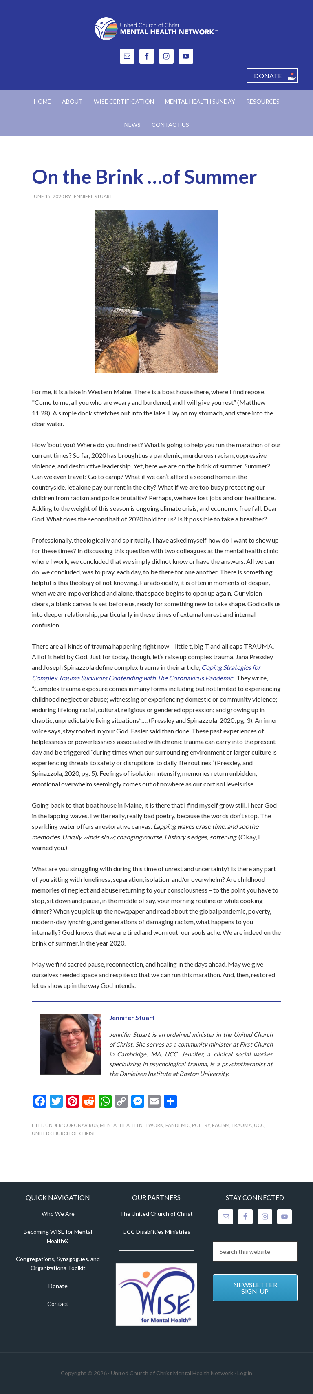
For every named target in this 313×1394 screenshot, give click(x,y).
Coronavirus (81, 1125)
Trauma (241, 1125)
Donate (58, 1285)
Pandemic (177, 1125)
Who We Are (58, 1213)
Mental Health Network (131, 1125)
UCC (259, 1125)
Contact (57, 1303)
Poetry (201, 1125)
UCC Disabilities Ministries (156, 1231)
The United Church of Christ (156, 1213)
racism (220, 1125)
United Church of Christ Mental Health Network (156, 28)
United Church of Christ (63, 1133)
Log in (244, 1373)
